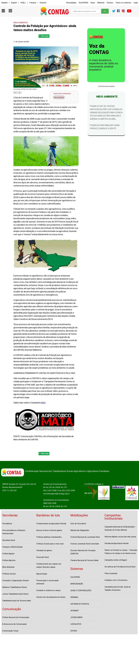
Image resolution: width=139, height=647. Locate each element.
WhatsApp (44, 35)
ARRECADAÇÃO (76, 584)
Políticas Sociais (9, 574)
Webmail (100, 3)
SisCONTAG (83, 3)
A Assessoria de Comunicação (14, 624)
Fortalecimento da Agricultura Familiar (51, 524)
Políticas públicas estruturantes (49, 537)
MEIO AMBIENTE (20, 23)
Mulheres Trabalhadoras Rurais (14, 587)
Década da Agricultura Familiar (117, 543)
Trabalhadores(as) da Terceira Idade (16, 601)
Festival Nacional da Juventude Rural (85, 537)
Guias (92, 3)
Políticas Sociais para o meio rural (49, 544)
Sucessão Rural (42, 557)
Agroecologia (41, 574)
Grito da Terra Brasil (78, 524)
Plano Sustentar (111, 573)
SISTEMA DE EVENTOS (79, 604)
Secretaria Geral (8, 540)
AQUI (43, 402)
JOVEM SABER (76, 617)
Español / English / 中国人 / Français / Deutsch (23, 3)
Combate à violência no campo (48, 590)
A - (20, 92)
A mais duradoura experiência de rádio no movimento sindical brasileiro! (103, 65)
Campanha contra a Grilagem (116, 560)
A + (15, 92)
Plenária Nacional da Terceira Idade (84, 560)
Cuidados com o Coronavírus (116, 580)
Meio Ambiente (8, 567)
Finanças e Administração (12, 547)
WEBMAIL (74, 597)
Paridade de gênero (44, 550)
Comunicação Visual (10, 631)
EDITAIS (73, 631)
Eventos (110, 3)
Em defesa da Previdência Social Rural (120, 567)
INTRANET (74, 611)
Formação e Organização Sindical (15, 580)
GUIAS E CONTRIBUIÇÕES (80, 590)
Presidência (7, 524)
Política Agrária (8, 554)
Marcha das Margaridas (79, 530)
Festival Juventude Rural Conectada (84, 544)
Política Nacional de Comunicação (15, 617)
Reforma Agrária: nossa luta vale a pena (120, 537)
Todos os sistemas (123, 3)
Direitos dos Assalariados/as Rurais (50, 597)
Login (135, 3)
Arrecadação (71, 3)
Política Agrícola (8, 560)
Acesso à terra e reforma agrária (49, 530)
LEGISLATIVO (75, 624)
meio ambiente (59, 97)
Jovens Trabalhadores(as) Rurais (15, 594)
